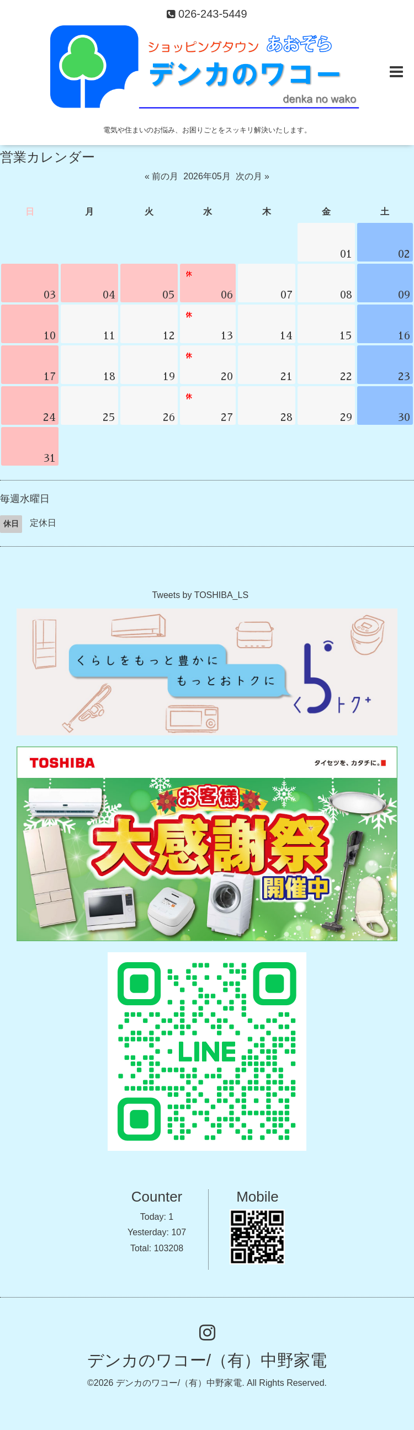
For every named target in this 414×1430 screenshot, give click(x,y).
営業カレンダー (47, 157)
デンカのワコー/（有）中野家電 (207, 1360)
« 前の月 (161, 176)
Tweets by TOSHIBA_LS (200, 595)
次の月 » (252, 176)
